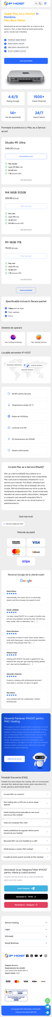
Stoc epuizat (26, 206)
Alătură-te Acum (14, 759)
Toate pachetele (26, 290)
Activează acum (26, 156)
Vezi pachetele (26, 61)
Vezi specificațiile (26, 180)
